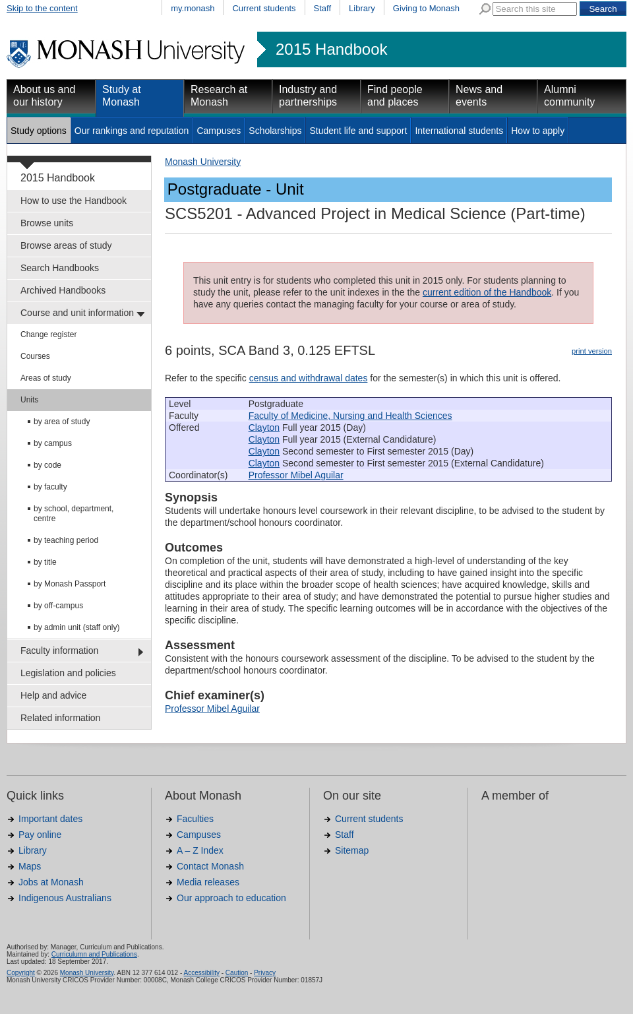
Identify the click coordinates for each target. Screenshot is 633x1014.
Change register (48, 334)
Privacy (265, 972)
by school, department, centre (73, 513)
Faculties (195, 818)
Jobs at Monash (51, 882)
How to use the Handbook (73, 200)
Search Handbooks (59, 268)
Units (29, 399)
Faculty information (59, 650)
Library (362, 8)
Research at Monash (219, 96)
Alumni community (569, 96)
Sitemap (352, 850)
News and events (479, 96)
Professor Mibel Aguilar (296, 475)
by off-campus (58, 605)
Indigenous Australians (64, 898)
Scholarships (275, 130)
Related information (60, 718)
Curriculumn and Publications (94, 954)
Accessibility (201, 972)
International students (459, 130)
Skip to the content (42, 8)
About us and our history (44, 96)
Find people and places (395, 96)
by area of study (62, 421)
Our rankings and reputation (132, 130)
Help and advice (53, 695)
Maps (29, 866)
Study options (39, 130)
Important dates (50, 818)
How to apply (537, 130)
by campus (53, 443)
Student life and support (358, 130)
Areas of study (45, 378)
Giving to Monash (426, 8)
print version (592, 351)
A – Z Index (200, 850)
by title (45, 562)
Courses (35, 356)
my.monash (192, 8)
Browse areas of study (66, 245)
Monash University (203, 161)
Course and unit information (77, 312)
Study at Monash (121, 96)
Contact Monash (210, 866)
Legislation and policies (68, 673)
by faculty (50, 486)
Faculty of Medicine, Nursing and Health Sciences (350, 415)
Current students (263, 8)
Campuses (218, 130)
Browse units (46, 223)
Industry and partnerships (308, 96)
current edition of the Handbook (487, 292)
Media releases (208, 882)
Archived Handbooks (63, 290)
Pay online (39, 834)
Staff (323, 8)
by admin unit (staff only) (77, 627)
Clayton (264, 427)
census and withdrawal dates (308, 378)
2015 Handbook (331, 49)
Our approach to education (231, 898)
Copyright (21, 972)
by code (47, 465)
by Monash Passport (70, 583)
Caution (237, 972)
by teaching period (66, 540)
